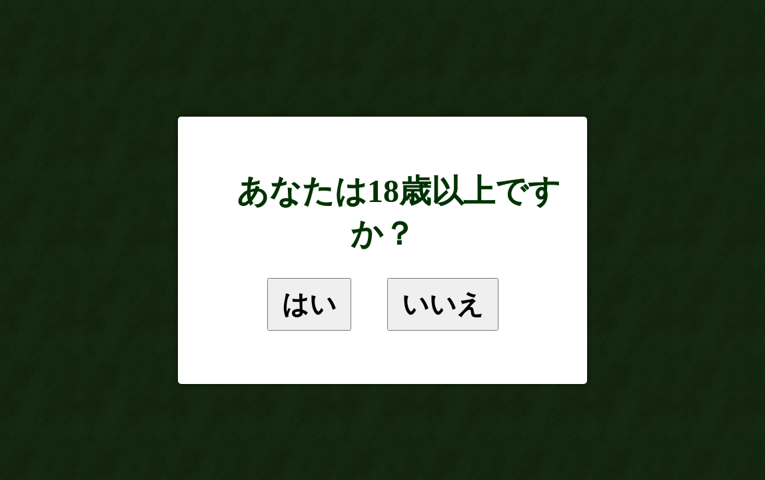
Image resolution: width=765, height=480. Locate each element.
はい (309, 304)
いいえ (443, 304)
